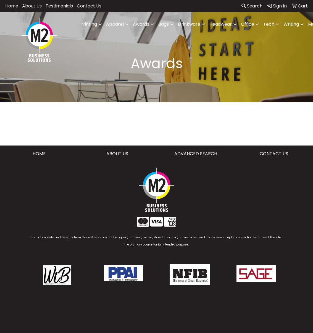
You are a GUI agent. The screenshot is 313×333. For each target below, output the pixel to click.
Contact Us (89, 6)
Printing (88, 24)
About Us (32, 6)
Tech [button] (268, 24)
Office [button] (247, 24)
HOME (39, 153)
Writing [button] (291, 24)
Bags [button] (163, 24)
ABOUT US (117, 153)
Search (251, 6)
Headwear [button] (220, 24)
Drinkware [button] (189, 24)
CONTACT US (274, 153)
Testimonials (59, 6)
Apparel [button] (115, 24)
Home (11, 6)
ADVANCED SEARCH (195, 153)
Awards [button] (141, 24)
